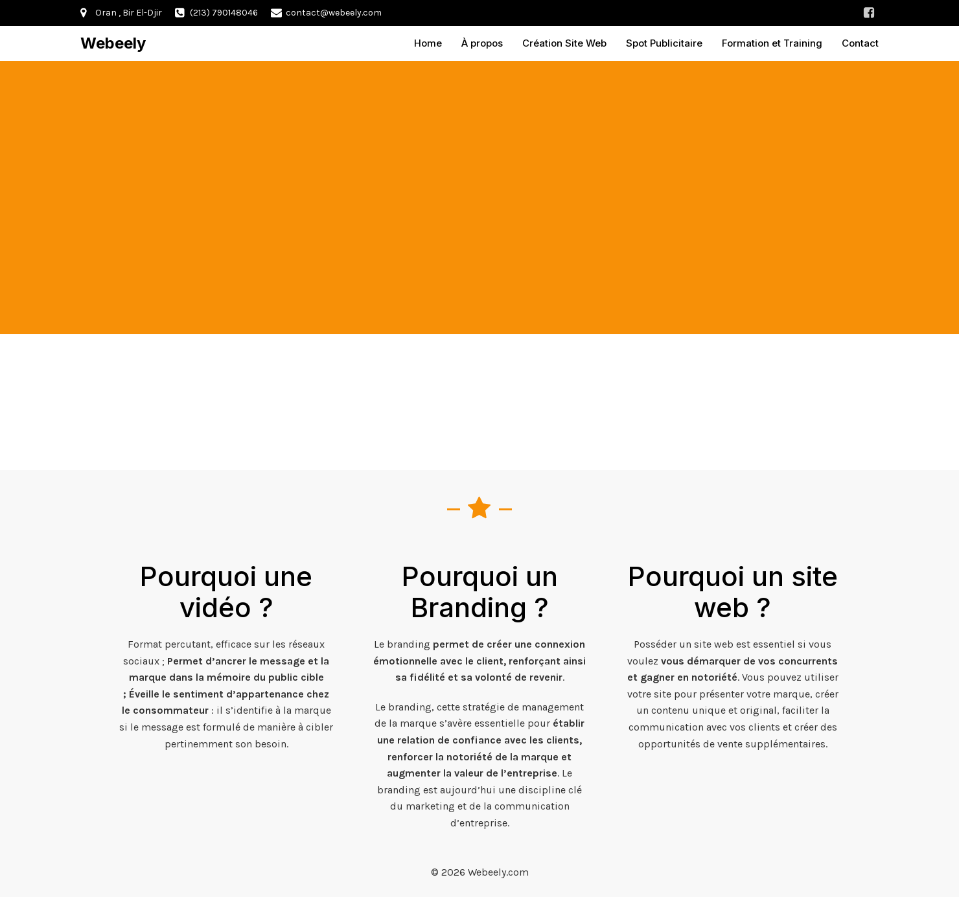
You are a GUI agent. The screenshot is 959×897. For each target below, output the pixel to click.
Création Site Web (564, 42)
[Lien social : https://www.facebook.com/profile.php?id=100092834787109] (869, 13)
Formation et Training (772, 42)
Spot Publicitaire (664, 42)
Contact (860, 42)
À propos (482, 42)
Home (428, 42)
